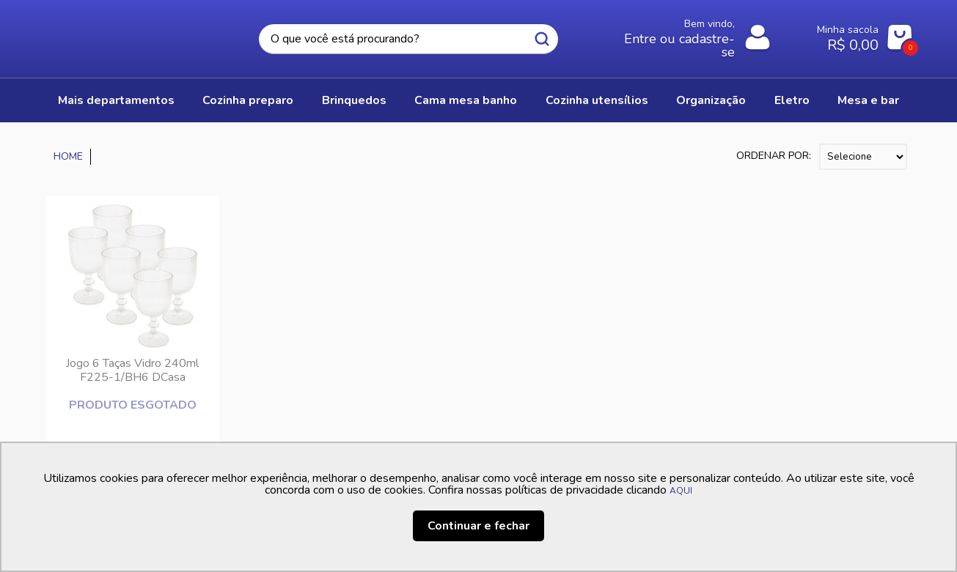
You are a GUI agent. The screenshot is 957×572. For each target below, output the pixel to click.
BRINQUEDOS (354, 100)
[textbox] (408, 39)
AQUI (681, 491)
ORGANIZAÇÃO (711, 100)
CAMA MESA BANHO (465, 100)
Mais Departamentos (116, 100)
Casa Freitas (127, 34)
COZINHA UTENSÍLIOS (597, 100)
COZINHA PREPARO (247, 100)
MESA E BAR (868, 100)
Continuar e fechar (478, 526)
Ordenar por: (773, 156)
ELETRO (792, 100)
